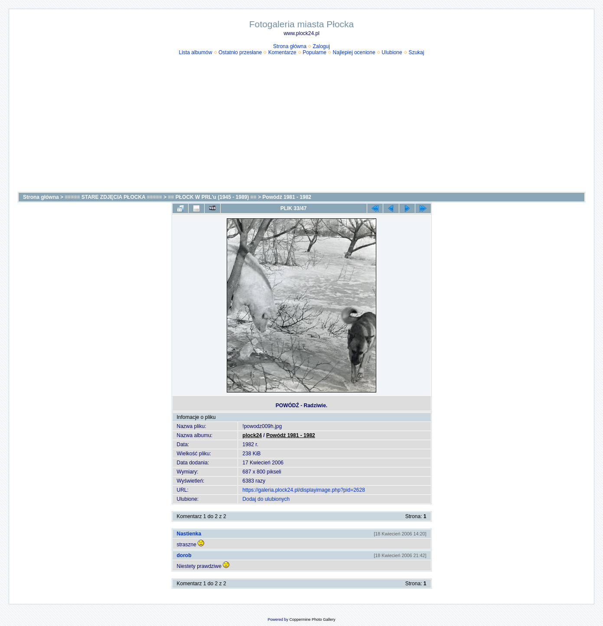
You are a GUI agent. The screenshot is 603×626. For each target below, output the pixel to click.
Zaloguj (321, 46)
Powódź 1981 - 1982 (286, 197)
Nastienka (189, 534)
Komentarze (282, 52)
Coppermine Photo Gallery (312, 619)
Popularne (314, 52)
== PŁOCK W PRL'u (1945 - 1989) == (212, 197)
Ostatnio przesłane (240, 52)
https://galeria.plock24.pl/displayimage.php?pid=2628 (303, 490)
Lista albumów (195, 52)
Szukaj (416, 52)
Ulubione (391, 52)
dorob (184, 555)
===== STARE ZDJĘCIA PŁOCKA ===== (113, 197)
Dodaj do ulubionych (266, 499)
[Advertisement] (302, 127)
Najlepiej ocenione (354, 52)
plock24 (252, 435)
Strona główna (289, 46)
